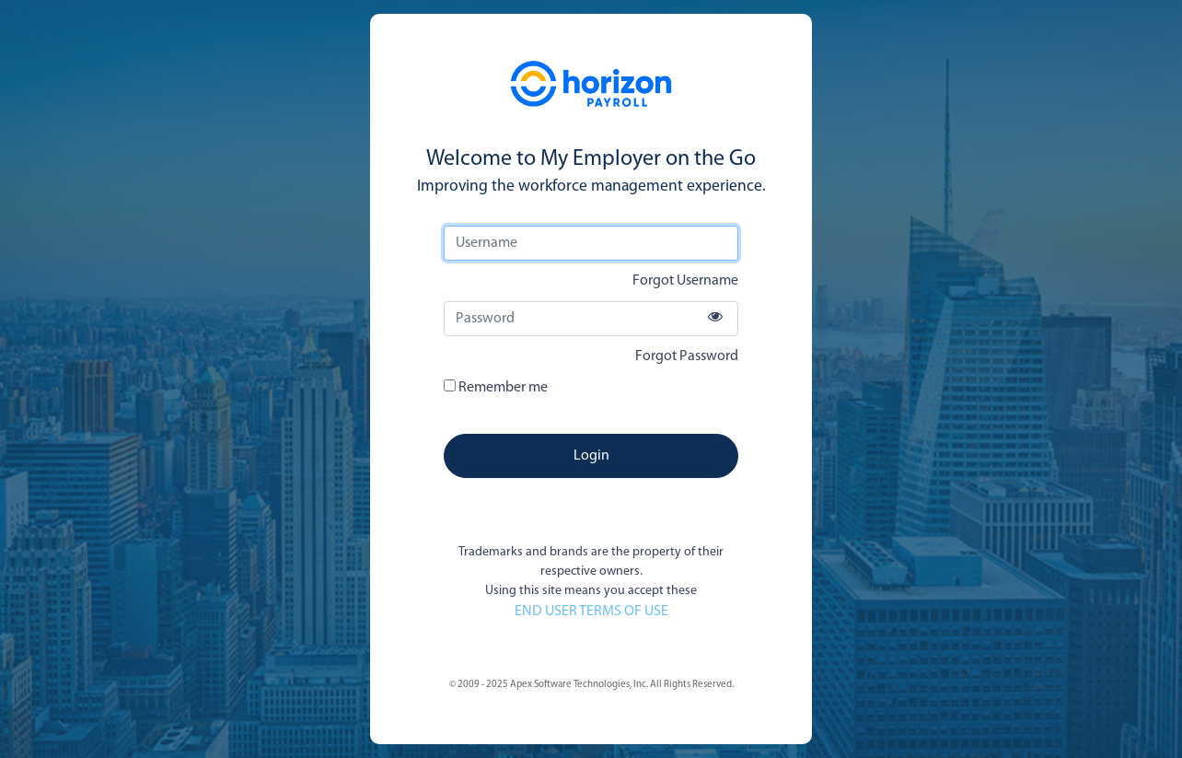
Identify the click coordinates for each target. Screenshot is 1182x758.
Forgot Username (685, 281)
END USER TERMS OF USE (591, 611)
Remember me (496, 387)
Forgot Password (686, 356)
